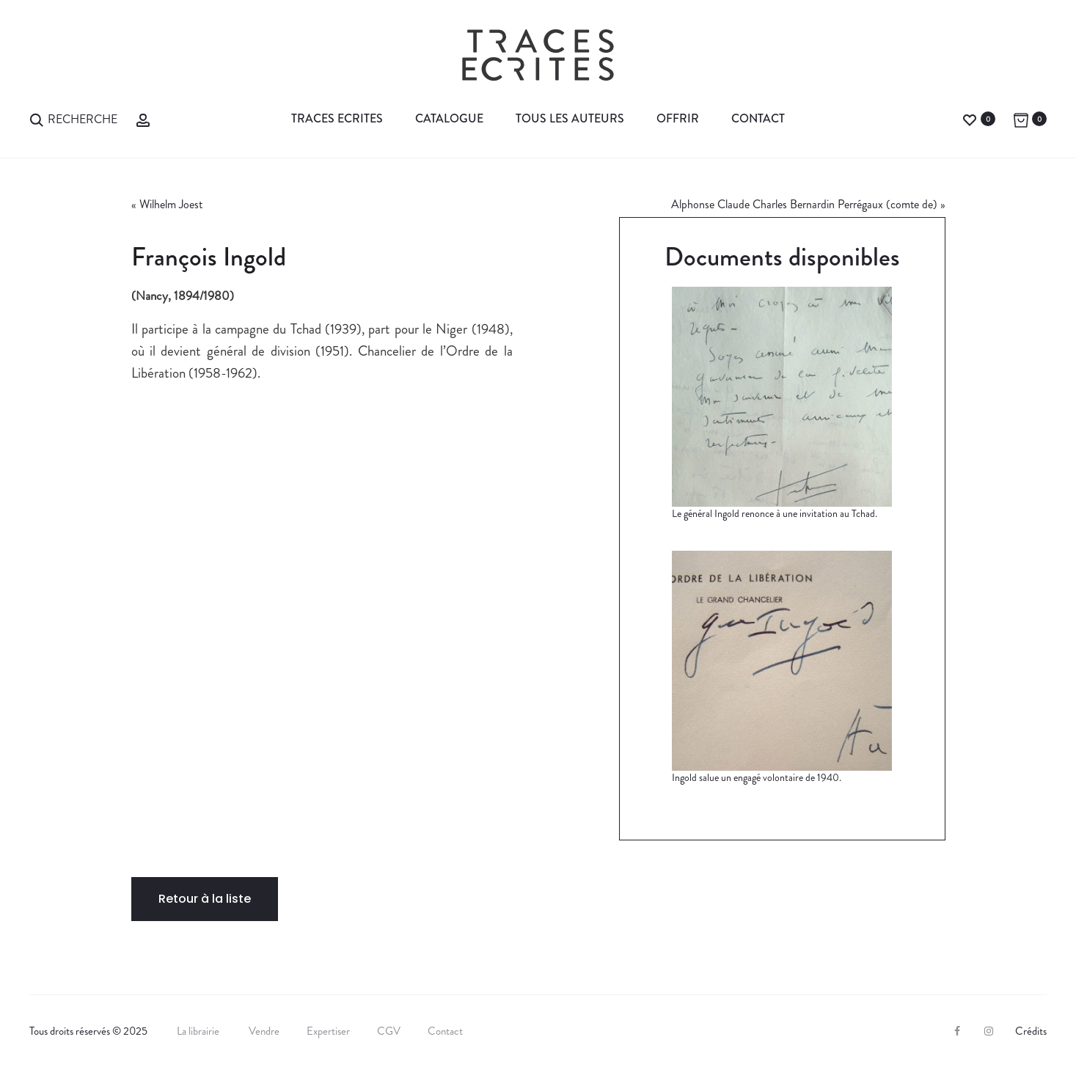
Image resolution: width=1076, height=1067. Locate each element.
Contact (758, 118)
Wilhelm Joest (170, 204)
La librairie (199, 1031)
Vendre (264, 1031)
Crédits (1031, 1031)
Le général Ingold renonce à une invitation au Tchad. (774, 513)
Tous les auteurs (570, 118)
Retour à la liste (204, 898)
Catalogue (449, 118)
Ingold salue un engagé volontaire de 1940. (756, 777)
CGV (388, 1031)
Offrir (677, 118)
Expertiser (328, 1031)
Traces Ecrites (337, 118)
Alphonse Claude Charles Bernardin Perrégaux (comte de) (804, 204)
